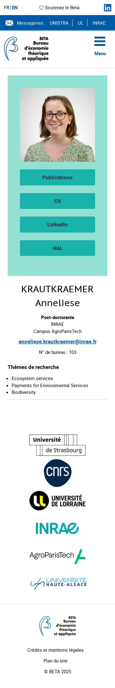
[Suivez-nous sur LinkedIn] (107, 7)
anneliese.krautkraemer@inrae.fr (58, 341)
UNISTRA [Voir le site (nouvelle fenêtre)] (59, 23)
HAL (58, 248)
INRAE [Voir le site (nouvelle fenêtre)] (99, 23)
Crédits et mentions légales (55, 650)
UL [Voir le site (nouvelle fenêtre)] (80, 23)
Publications (57, 177)
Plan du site (55, 661)
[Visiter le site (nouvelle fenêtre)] (57, 445)
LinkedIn (57, 224)
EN (15, 7)
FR (6, 7)
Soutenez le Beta (59, 7)
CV (57, 200)
